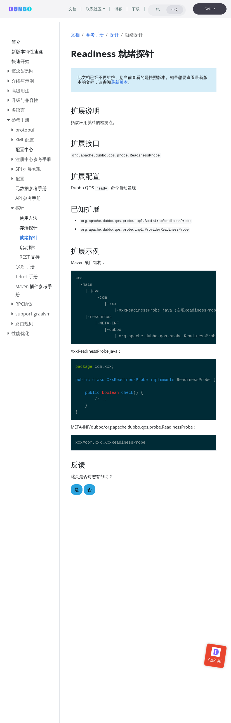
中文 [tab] (174, 9)
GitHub (209, 8)
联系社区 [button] (94, 8)
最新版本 (119, 82)
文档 (75, 35)
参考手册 (95, 35)
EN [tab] (158, 9)
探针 (114, 35)
